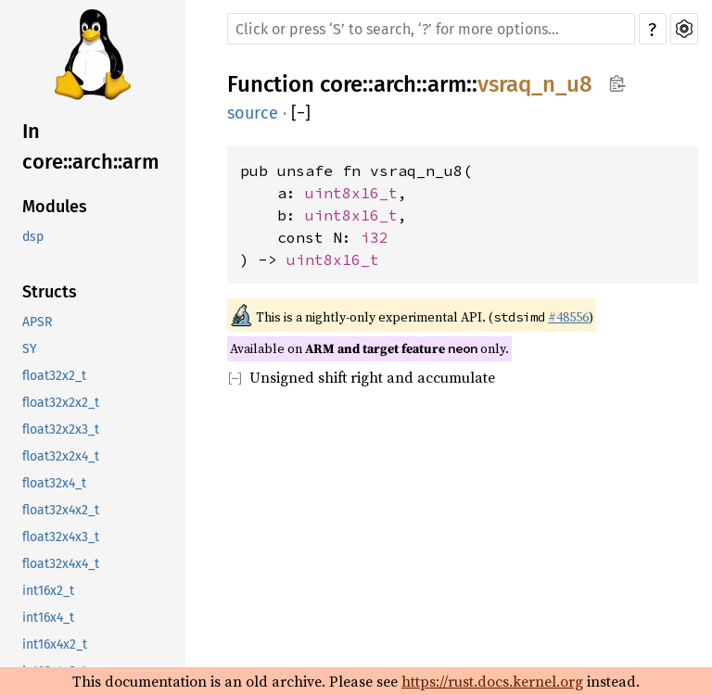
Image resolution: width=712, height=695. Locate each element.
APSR (37, 322)
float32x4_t (54, 483)
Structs (49, 292)
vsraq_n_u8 (534, 84)
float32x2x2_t (60, 403)
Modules (54, 206)
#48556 (568, 317)
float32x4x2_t (60, 510)
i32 (374, 237)
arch (395, 84)
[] (301, 113)
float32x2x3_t (60, 429)
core (341, 84)
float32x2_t (54, 376)
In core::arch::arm (90, 146)
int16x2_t (48, 591)
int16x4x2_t (54, 644)
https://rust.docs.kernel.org (492, 681)
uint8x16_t (351, 192)
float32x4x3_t (60, 537)
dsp (33, 237)
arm (446, 84)
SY (29, 349)
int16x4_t (48, 618)
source (252, 113)
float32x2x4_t (60, 456)
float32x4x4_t (60, 564)
